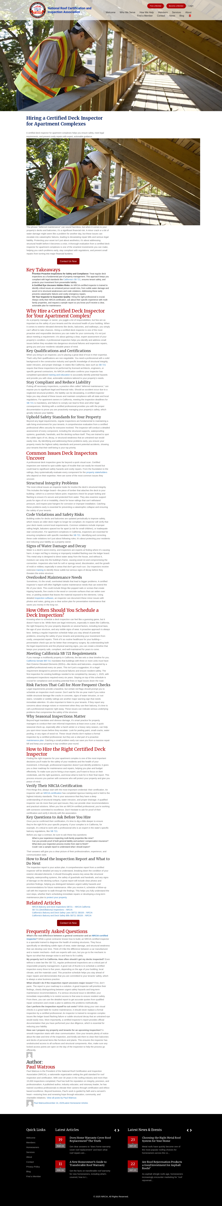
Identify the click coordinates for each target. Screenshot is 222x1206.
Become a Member (176, 6)
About (188, 12)
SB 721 (102, 365)
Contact (161, 15)
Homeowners (32, 1147)
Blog (181, 15)
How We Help (147, 12)
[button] (115, 1130)
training (39, 570)
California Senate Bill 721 (39, 661)
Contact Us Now (68, 261)
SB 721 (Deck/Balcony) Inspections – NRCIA (52, 910)
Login (190, 6)
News (172, 15)
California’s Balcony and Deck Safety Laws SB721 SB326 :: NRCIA (62, 912)
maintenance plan (35, 740)
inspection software (44, 598)
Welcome (110, 12)
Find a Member (155, 6)
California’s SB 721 (72, 279)
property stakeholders (96, 472)
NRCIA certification (52, 793)
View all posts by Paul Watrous (61, 1097)
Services (176, 12)
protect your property (57, 897)
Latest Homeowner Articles (76, 1103)
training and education (59, 375)
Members (163, 12)
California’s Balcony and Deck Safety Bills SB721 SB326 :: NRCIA (62, 915)
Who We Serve (127, 12)
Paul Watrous (40, 1103)
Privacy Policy (33, 1166)
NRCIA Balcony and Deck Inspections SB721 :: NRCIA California (61, 907)
